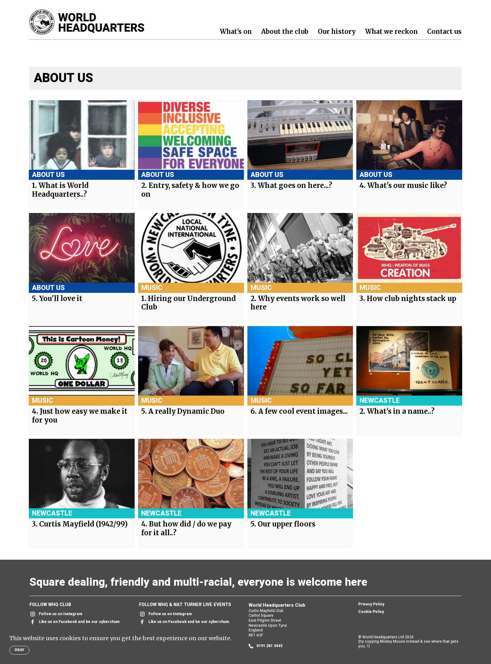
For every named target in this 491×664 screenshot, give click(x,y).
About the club (284, 32)
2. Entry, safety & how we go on (190, 190)
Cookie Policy (371, 612)
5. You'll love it (57, 298)
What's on (236, 32)
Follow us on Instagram (55, 614)
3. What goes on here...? (291, 185)
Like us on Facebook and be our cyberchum (74, 622)
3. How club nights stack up (407, 298)
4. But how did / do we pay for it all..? (186, 528)
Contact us (444, 32)
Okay (19, 650)
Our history (337, 32)
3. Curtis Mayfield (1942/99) (80, 524)
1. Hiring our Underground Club (188, 303)
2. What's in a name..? (397, 411)
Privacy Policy (371, 604)
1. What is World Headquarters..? (60, 190)
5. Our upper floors (283, 524)
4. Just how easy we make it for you (79, 415)
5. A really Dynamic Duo (183, 411)
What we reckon (391, 32)
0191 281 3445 (265, 646)
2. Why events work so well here (298, 303)
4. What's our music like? (403, 185)
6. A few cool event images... (299, 411)
